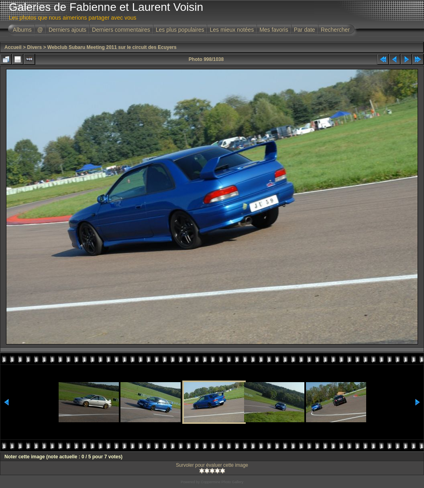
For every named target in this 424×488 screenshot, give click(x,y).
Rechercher (335, 29)
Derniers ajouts (67, 29)
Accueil (13, 47)
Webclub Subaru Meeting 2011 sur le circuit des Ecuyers (112, 47)
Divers (34, 47)
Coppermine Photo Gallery (222, 482)
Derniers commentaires (121, 29)
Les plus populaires (180, 29)
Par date (304, 29)
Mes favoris (273, 29)
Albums (22, 29)
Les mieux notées (232, 29)
